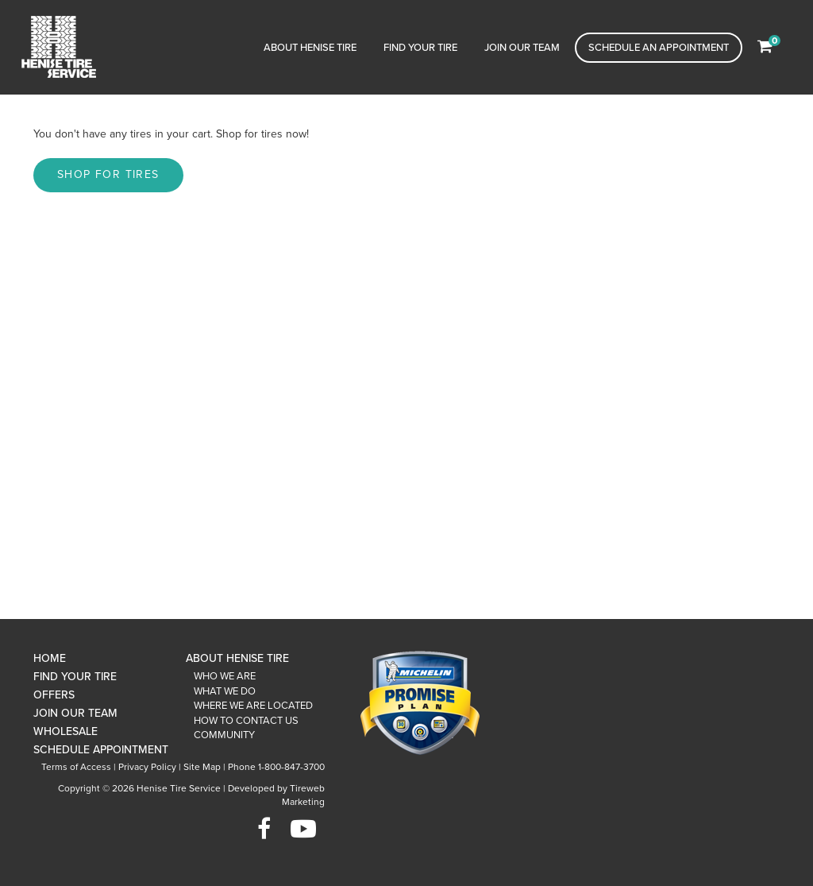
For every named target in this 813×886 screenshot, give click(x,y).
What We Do (225, 691)
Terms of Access (76, 766)
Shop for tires (108, 174)
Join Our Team (522, 47)
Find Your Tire (420, 47)
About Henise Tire (310, 47)
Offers (54, 695)
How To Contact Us (246, 720)
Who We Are (225, 676)
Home (49, 658)
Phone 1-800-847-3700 (276, 766)
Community (224, 735)
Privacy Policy (147, 766)
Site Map (202, 766)
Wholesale (65, 731)
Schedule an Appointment (658, 47)
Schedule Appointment (100, 749)
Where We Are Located (253, 705)
